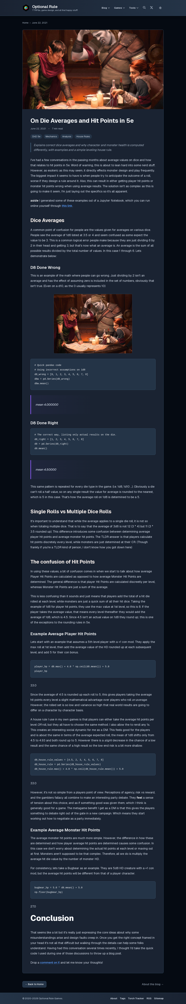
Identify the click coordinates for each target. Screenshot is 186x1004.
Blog (104, 7)
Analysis (66, 136)
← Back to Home (34, 984)
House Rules (83, 136)
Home (25, 22)
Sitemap (159, 998)
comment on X (50, 962)
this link (67, 206)
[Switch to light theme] (160, 8)
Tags (122, 998)
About (113, 998)
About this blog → (153, 984)
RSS (149, 998)
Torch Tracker (136, 998)
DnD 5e (36, 136)
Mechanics (51, 136)
